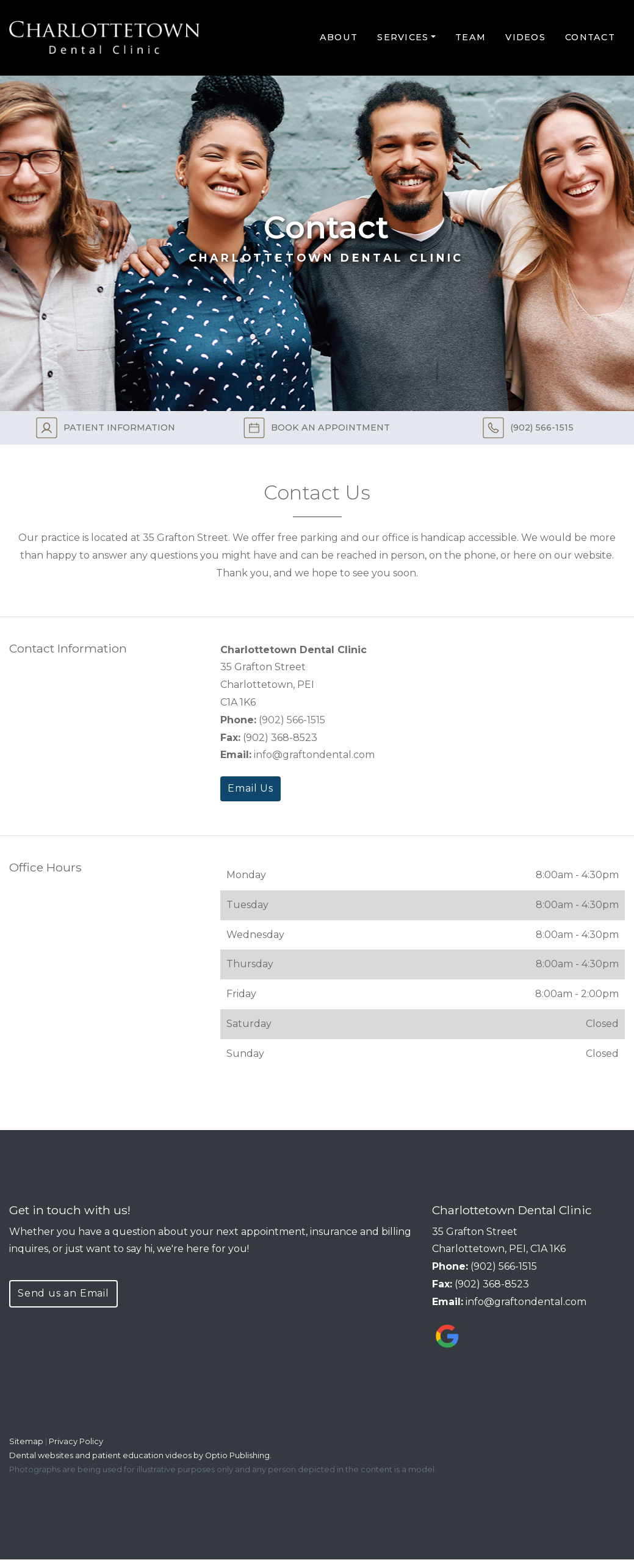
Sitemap (26, 1441)
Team (470, 37)
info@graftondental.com (314, 754)
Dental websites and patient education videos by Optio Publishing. (140, 1455)
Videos (525, 37)
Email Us (250, 788)
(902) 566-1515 (528, 427)
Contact (590, 37)
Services (402, 37)
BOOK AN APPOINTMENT (316, 427)
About (339, 37)
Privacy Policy (76, 1441)
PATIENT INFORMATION (105, 427)
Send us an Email (63, 1293)
